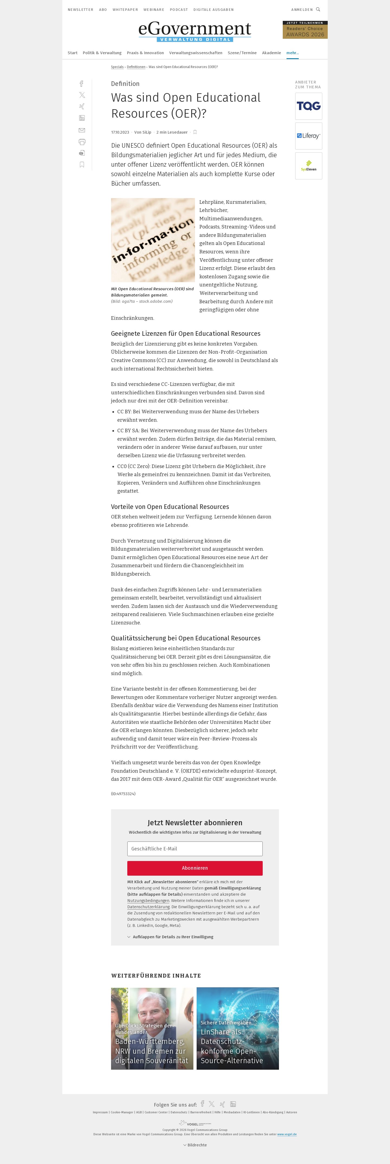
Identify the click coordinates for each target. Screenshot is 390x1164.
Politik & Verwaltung (102, 52)
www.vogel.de (287, 1134)
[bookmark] (195, 132)
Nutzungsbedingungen (148, 900)
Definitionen (136, 67)
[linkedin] (82, 118)
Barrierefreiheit (201, 1112)
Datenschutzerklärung (148, 906)
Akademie (271, 52)
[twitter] (82, 94)
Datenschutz (179, 1112)
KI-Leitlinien (252, 1112)
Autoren (291, 1112)
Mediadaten (232, 1112)
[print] (82, 141)
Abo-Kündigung (273, 1112)
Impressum (101, 1112)
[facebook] (82, 83)
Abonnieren (195, 868)
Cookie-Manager (122, 1112)
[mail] (82, 129)
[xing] (82, 106)
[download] (82, 153)
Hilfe (218, 1112)
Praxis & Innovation (145, 52)
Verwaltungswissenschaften (195, 52)
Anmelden (302, 9)
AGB (139, 1112)
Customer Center (156, 1112)
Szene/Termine (242, 52)
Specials (117, 67)
